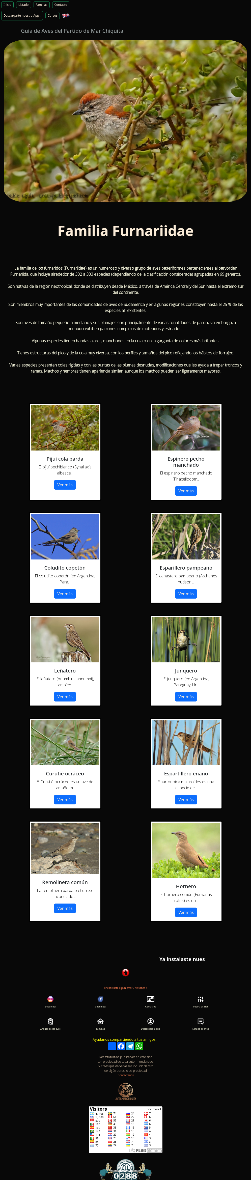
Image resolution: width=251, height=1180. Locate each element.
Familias (41, 5)
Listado (23, 5)
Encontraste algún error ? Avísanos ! (125, 988)
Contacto (60, 5)
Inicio (7, 5)
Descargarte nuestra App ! (22, 15)
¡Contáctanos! (125, 1075)
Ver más (65, 485)
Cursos (53, 15)
